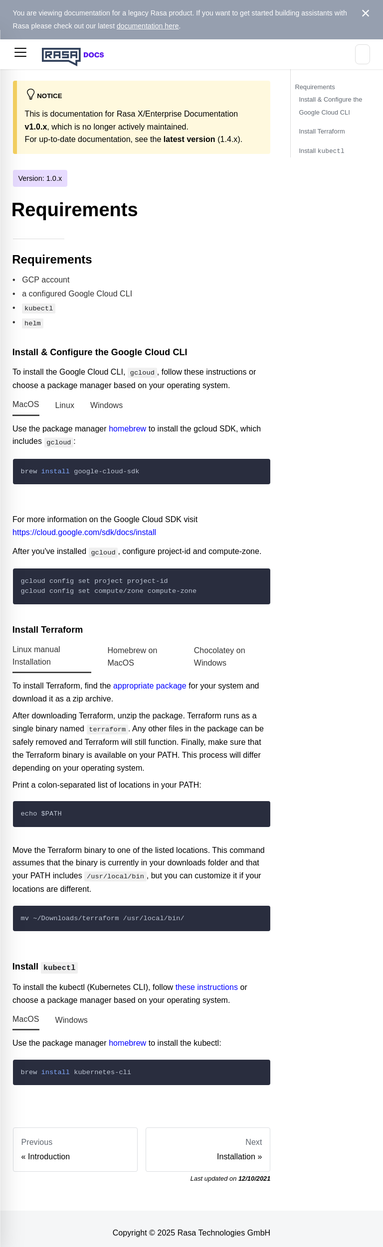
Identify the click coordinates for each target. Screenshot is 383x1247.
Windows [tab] (106, 403)
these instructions (207, 979)
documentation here (148, 26)
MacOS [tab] (25, 402)
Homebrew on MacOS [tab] (132, 652)
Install (321, 150)
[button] (20, 54)
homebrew (127, 425)
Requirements (315, 87)
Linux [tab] (64, 403)
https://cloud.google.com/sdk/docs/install (84, 528)
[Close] (366, 13)
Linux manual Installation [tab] (36, 651)
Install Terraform (322, 131)
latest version (189, 139)
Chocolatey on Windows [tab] (219, 652)
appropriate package (150, 681)
